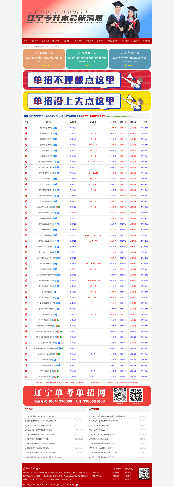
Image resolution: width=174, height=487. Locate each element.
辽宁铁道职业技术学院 (46, 212)
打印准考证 (78, 41)
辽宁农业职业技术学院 (46, 280)
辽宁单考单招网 (36, 47)
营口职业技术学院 (46, 263)
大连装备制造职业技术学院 (45, 337)
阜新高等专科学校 (46, 133)
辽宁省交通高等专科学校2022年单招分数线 (40, 434)
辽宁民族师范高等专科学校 (46, 258)
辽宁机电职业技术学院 (46, 297)
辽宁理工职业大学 (45, 320)
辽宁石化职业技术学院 (46, 224)
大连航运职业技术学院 (45, 354)
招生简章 (34, 41)
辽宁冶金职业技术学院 (46, 309)
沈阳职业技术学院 (46, 156)
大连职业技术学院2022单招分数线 (37, 448)
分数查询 (89, 41)
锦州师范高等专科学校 (46, 196)
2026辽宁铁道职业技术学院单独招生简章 (103, 453)
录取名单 (100, 41)
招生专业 (45, 41)
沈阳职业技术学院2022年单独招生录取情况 (40, 416)
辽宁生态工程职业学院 (46, 286)
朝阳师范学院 (46, 360)
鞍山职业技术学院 (46, 128)
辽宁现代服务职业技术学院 (46, 275)
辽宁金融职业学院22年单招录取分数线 (38, 430)
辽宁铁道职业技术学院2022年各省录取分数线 (40, 453)
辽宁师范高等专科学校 (46, 162)
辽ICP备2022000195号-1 (68, 485)
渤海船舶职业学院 (46, 218)
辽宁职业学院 (46, 292)
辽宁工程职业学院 (46, 184)
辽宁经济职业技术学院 (46, 241)
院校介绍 (116, 472)
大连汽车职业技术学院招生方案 (100, 425)
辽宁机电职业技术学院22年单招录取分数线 (40, 443)
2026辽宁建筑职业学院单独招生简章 (102, 443)
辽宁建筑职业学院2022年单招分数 (37, 439)
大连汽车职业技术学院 (45, 207)
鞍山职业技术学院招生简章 (98, 430)
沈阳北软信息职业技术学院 (45, 331)
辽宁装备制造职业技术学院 (46, 303)
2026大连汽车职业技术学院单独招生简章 (103, 421)
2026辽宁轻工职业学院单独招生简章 (102, 457)
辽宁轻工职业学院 (46, 229)
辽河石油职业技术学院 (46, 252)
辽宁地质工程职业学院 (46, 173)
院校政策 (116, 476)
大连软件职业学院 (45, 377)
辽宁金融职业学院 (46, 201)
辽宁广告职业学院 (45, 371)
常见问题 (146, 41)
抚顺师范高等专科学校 (46, 190)
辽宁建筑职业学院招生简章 (98, 439)
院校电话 (125, 41)
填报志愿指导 (112, 41)
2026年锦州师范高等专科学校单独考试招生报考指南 (107, 416)
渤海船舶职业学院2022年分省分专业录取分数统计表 (43, 457)
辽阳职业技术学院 (46, 269)
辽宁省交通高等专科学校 (46, 343)
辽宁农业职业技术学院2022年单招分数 (38, 425)
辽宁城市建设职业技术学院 (46, 365)
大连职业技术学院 (46, 150)
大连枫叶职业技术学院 (45, 326)
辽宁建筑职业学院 (46, 314)
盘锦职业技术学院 (46, 145)
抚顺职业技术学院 (46, 139)
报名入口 (66, 41)
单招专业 (116, 479)
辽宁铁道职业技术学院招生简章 (100, 448)
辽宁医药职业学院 (46, 179)
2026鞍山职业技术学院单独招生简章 (102, 434)
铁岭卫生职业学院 (46, 235)
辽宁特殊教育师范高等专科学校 (45, 348)
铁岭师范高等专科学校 (46, 246)
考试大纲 (55, 41)
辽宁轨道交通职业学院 (46, 167)
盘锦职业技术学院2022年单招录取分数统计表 (40, 421)
